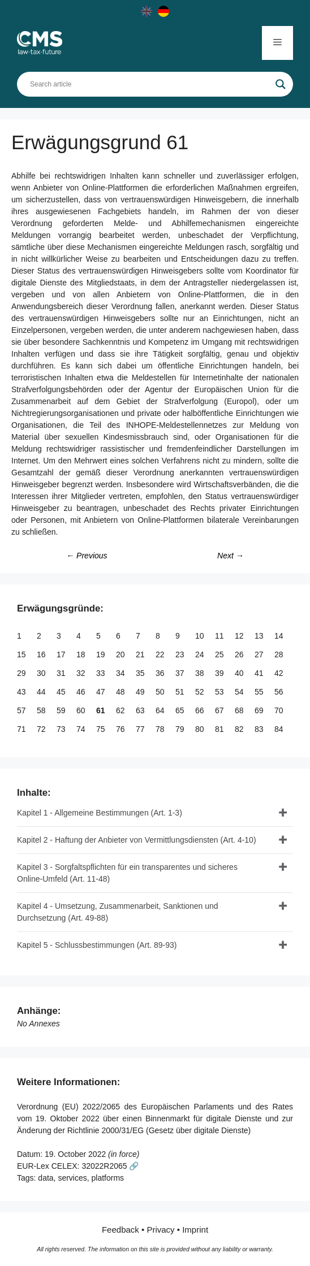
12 (240, 635)
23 (180, 654)
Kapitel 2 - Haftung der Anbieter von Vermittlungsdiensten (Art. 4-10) (136, 839)
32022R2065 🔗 (110, 1165)
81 (220, 729)
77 (141, 729)
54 (240, 691)
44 (42, 691)
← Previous (86, 555)
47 (101, 691)
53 (220, 691)
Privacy (160, 1229)
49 (141, 691)
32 (81, 673)
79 (180, 729)
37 (180, 673)
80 (200, 729)
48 (121, 691)
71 (22, 729)
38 (200, 673)
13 (260, 635)
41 (260, 673)
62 (121, 710)
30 (42, 673)
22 (161, 654)
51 (180, 691)
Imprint (195, 1229)
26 (240, 654)
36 (161, 673)
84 (279, 729)
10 (200, 635)
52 (200, 691)
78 (161, 729)
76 (121, 729)
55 (260, 691)
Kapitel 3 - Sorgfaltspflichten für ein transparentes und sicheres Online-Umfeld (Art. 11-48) (127, 872)
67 (220, 710)
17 (62, 654)
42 (279, 673)
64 (161, 710)
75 (101, 729)
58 (42, 710)
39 (220, 673)
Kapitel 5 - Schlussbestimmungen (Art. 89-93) (96, 945)
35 (141, 673)
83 (260, 729)
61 (101, 710)
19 (101, 654)
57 (22, 710)
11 (220, 635)
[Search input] (150, 84)
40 (240, 673)
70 (279, 710)
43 (22, 691)
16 (42, 654)
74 (81, 729)
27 (260, 654)
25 (220, 654)
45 (62, 691)
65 (180, 710)
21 (141, 654)
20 (121, 654)
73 (62, 729)
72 (42, 729)
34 (121, 673)
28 (279, 654)
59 (62, 710)
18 (81, 654)
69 (260, 710)
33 (101, 673)
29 (22, 673)
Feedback (120, 1229)
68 (240, 710)
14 (279, 635)
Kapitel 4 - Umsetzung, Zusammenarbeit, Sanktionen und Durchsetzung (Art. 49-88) (117, 911)
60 (81, 710)
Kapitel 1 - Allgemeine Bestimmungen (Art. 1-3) (99, 812)
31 (62, 673)
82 (240, 729)
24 (200, 654)
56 (279, 691)
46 (81, 691)
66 (200, 710)
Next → (230, 555)
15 (22, 654)
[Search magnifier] (281, 84)
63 (141, 710)
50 (161, 691)
